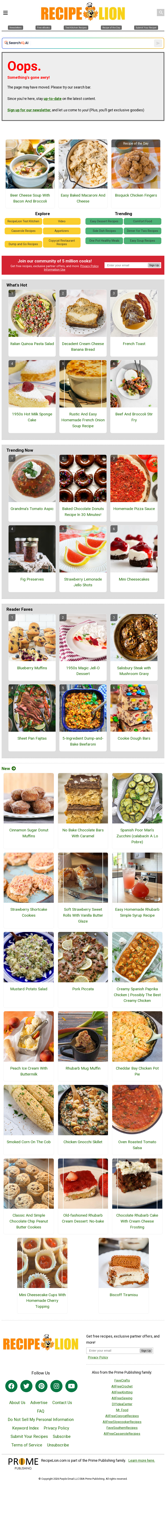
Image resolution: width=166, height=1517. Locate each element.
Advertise (38, 1402)
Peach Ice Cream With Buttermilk (28, 1071)
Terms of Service (26, 1445)
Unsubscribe (58, 1445)
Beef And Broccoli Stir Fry (134, 417)
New (9, 768)
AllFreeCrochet (122, 1386)
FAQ (40, 1411)
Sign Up (154, 265)
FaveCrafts (122, 1380)
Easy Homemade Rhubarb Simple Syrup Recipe (137, 912)
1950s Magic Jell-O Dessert (83, 671)
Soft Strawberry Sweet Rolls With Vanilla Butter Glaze (83, 915)
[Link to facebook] (11, 1386)
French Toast (134, 343)
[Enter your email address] (113, 1350)
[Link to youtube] (71, 1386)
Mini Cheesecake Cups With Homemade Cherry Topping (42, 1300)
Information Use (54, 269)
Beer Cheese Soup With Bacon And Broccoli (30, 198)
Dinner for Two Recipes (142, 231)
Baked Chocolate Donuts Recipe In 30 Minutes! (83, 511)
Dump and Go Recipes (23, 244)
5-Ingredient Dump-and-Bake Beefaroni (83, 741)
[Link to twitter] (26, 1386)
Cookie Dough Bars (134, 738)
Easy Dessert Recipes (104, 221)
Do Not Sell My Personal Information (41, 1419)
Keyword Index (25, 1428)
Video (62, 221)
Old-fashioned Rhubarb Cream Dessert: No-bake (83, 1218)
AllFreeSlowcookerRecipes (122, 1422)
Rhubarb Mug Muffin (83, 1068)
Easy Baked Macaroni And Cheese (83, 198)
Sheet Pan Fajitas (32, 738)
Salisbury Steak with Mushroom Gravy (134, 671)
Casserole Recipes (23, 231)
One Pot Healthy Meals (104, 240)
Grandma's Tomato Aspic (32, 508)
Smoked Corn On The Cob (29, 1142)
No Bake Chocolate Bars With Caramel (83, 833)
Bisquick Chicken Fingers (136, 195)
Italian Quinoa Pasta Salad (32, 343)
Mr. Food (122, 1410)
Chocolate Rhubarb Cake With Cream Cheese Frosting (137, 1221)
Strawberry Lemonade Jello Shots (83, 582)
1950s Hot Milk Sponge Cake (32, 417)
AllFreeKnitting (122, 1392)
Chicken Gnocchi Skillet (83, 1142)
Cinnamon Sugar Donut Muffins (28, 833)
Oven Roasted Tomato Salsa (137, 1145)
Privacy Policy (89, 266)
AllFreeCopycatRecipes (122, 1416)
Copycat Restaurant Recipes (62, 242)
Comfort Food (142, 221)
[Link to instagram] (56, 1386)
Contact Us (62, 1402)
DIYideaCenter (122, 1404)
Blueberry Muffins (32, 668)
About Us (17, 1402)
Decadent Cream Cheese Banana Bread (83, 346)
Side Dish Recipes (104, 231)
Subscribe (62, 1436)
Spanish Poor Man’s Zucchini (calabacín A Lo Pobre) (137, 836)
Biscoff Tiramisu (124, 1294)
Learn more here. (141, 1460)
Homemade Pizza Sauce (134, 508)
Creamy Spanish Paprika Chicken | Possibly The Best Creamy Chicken (137, 995)
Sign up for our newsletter (29, 110)
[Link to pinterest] (41, 1386)
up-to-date (52, 99)
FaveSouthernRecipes (122, 1428)
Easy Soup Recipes (142, 240)
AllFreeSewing (122, 1398)
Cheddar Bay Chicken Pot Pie (137, 1071)
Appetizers (62, 231)
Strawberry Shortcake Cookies (28, 912)
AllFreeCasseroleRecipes (122, 1434)
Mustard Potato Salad (28, 989)
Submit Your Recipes (29, 1436)
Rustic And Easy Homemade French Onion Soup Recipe (83, 420)
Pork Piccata (83, 989)
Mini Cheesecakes (134, 579)
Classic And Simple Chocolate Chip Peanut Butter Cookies (29, 1221)
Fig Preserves (32, 579)
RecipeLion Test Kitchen (23, 221)
